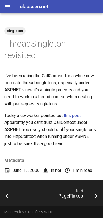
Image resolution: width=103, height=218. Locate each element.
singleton (15, 31)
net (58, 170)
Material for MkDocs (38, 212)
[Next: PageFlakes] (77, 195)
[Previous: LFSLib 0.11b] (8, 195)
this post (72, 115)
